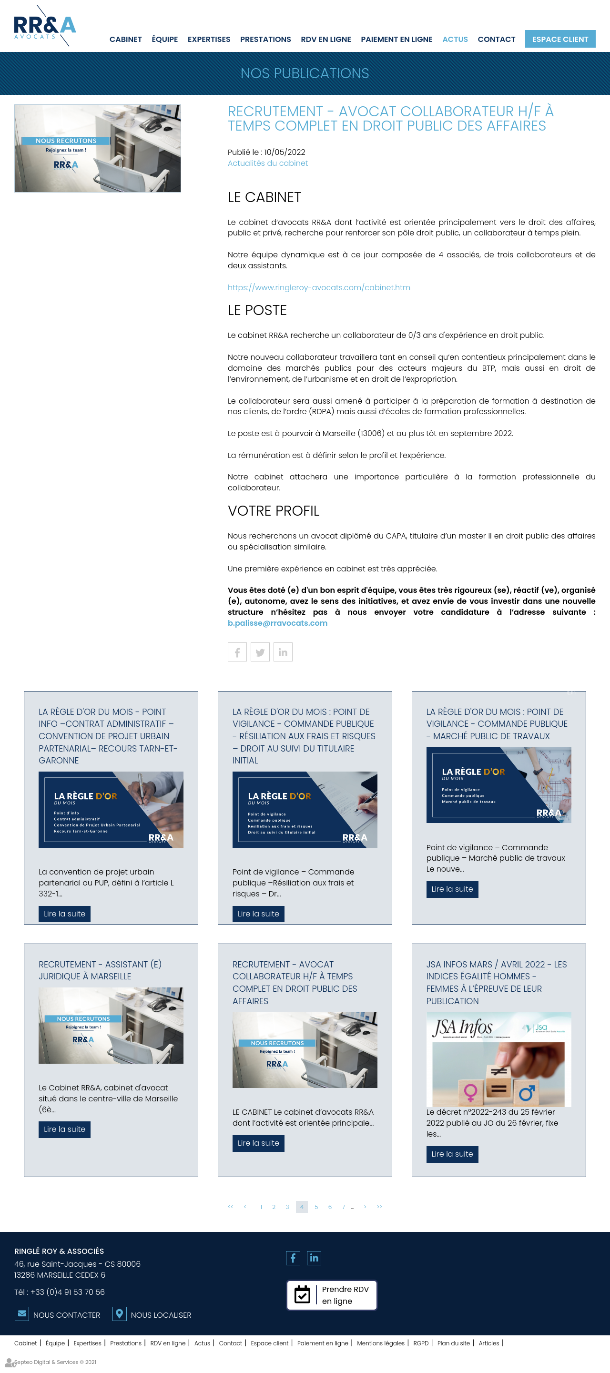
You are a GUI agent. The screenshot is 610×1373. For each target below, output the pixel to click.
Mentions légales (381, 1343)
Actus (455, 39)
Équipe (165, 39)
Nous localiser (161, 1315)
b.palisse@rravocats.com (277, 623)
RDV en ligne (326, 39)
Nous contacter (66, 1315)
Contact (497, 39)
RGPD (421, 1343)
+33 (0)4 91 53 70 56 (67, 1292)
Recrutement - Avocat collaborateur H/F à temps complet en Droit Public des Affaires (295, 982)
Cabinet (126, 39)
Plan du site (453, 1343)
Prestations (265, 39)
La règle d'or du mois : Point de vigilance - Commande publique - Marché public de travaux (497, 724)
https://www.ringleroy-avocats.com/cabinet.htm (319, 287)
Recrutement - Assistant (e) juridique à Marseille (100, 970)
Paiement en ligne (397, 39)
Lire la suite (64, 913)
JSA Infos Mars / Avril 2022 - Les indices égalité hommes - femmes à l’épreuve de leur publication (497, 982)
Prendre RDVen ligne (345, 1295)
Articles (489, 1343)
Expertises (209, 39)
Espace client (560, 39)
